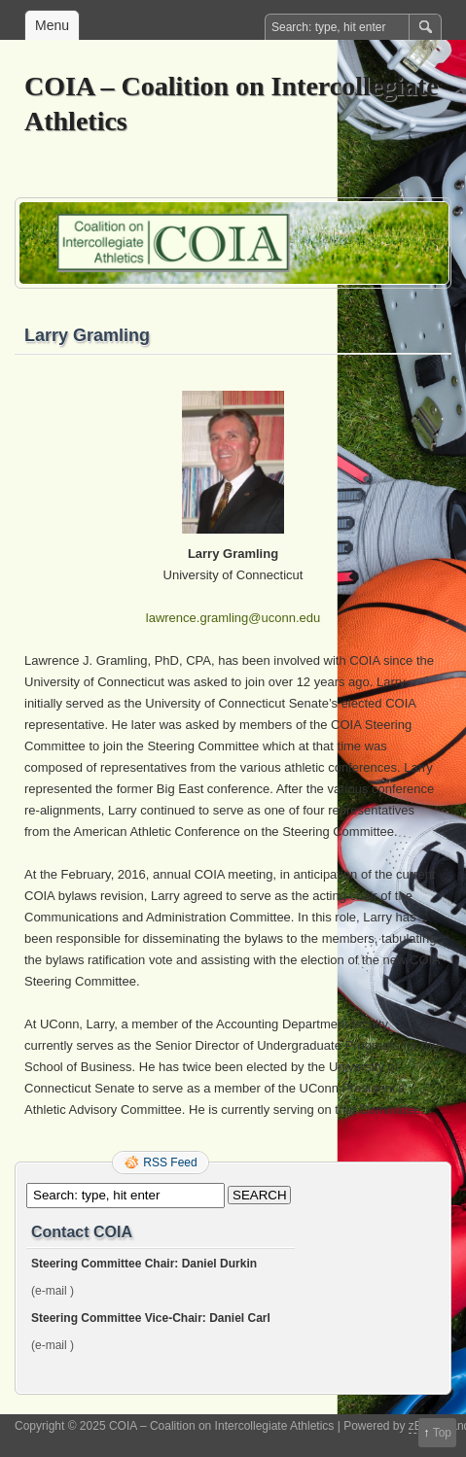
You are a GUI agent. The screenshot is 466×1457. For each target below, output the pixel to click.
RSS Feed (170, 1162)
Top (442, 1433)
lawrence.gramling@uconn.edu (233, 617)
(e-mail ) (52, 1291)
